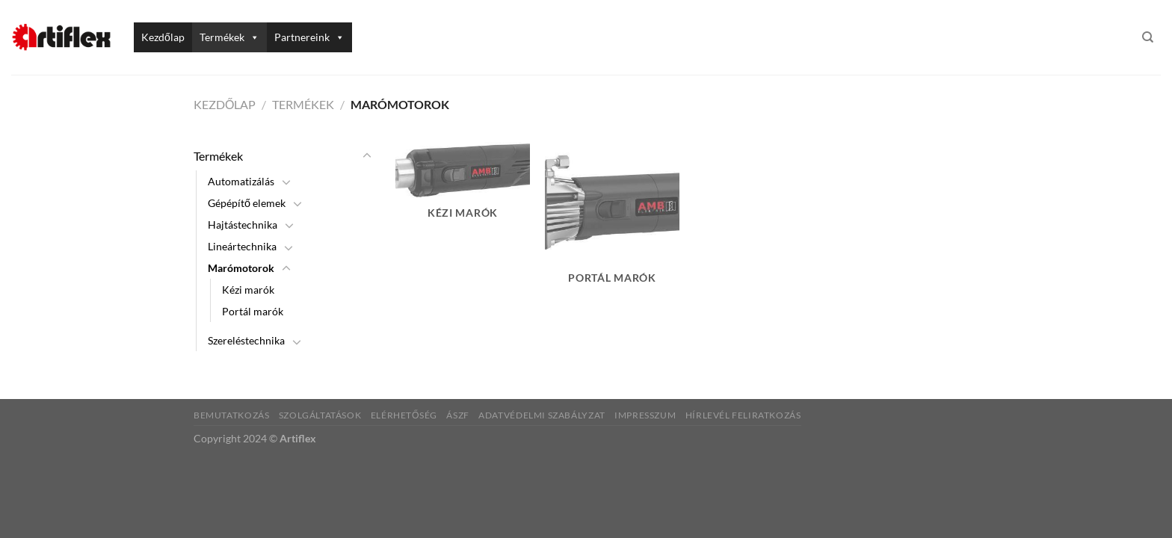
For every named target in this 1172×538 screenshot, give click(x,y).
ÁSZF (457, 415)
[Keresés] (1148, 37)
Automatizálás (241, 181)
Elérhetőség (404, 415)
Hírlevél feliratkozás (743, 415)
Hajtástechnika (242, 224)
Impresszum (645, 415)
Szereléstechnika (246, 340)
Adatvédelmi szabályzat (541, 415)
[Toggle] (367, 156)
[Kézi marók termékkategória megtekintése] (462, 189)
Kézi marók (248, 289)
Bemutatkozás (231, 415)
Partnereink (309, 37)
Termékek (229, 37)
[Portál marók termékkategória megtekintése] (612, 221)
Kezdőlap (163, 37)
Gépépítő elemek (247, 203)
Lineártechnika (242, 246)
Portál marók (252, 311)
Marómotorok (241, 268)
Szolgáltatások (320, 415)
